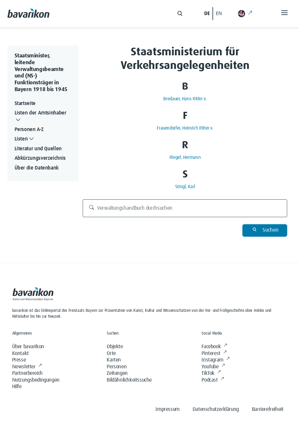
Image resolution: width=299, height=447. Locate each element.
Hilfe (17, 386)
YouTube (213, 367)
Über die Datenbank (37, 168)
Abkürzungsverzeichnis (40, 158)
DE (207, 13)
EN (219, 13)
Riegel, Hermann (185, 157)
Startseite (25, 103)
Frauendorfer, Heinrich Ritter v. (185, 128)
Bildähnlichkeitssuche (129, 380)
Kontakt (20, 353)
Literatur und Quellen (38, 148)
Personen (117, 366)
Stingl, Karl (185, 186)
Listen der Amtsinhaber (40, 117)
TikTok (211, 373)
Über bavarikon (28, 346)
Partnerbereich (27, 373)
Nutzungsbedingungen (36, 380)
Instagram (215, 360)
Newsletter (27, 367)
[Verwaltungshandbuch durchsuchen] (185, 208)
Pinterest (214, 353)
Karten (114, 360)
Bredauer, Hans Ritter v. (185, 98)
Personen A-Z (29, 129)
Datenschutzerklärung (216, 409)
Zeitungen (117, 373)
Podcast (213, 380)
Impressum (167, 409)
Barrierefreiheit (268, 409)
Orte (111, 353)
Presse (19, 360)
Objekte (115, 346)
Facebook (214, 346)
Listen (25, 139)
